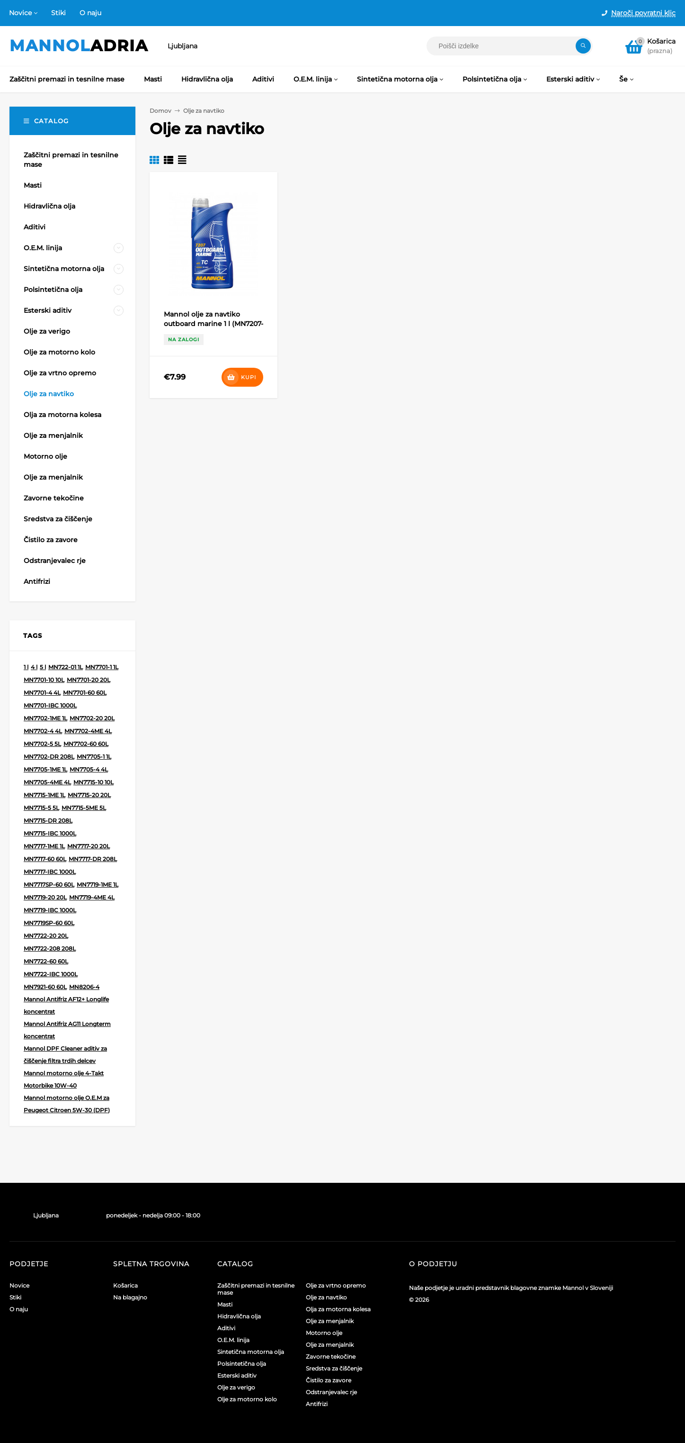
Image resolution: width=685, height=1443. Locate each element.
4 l (34, 667)
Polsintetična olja (241, 1363)
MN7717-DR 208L (93, 858)
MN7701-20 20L (88, 679)
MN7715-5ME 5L (84, 807)
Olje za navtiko (326, 1297)
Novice (20, 13)
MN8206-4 (84, 986)
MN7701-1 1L (101, 667)
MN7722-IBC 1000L (51, 974)
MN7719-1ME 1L (97, 884)
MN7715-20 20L (89, 795)
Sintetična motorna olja (250, 1351)
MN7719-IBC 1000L (50, 910)
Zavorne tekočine (331, 1356)
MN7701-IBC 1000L (50, 705)
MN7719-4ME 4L (92, 897)
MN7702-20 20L (92, 718)
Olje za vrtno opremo (336, 1285)
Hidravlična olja (239, 1316)
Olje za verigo (236, 1387)
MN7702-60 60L (85, 743)
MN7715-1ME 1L (44, 795)
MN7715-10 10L (93, 782)
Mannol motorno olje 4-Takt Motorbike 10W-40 (64, 1079)
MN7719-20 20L (45, 897)
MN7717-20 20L (88, 846)
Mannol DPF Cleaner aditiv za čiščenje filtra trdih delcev (65, 1054)
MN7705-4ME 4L (47, 782)
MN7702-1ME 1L (45, 718)
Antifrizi (317, 1403)
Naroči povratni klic (643, 13)
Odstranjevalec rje (331, 1392)
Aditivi (226, 1328)
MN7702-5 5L (42, 743)
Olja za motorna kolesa (338, 1309)
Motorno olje (324, 1332)
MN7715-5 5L (41, 807)
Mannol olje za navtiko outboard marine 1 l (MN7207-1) (213, 323)
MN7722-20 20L (46, 935)
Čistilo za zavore (328, 1380)
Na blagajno (130, 1297)
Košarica (125, 1285)
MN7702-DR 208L (49, 756)
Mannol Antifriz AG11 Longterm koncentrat (67, 1030)
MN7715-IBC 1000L (50, 833)
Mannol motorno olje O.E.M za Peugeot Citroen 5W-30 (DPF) (67, 1104)
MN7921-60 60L (45, 986)
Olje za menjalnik (330, 1321)
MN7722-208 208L (50, 948)
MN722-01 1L (65, 667)
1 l (26, 667)
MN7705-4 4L (89, 769)
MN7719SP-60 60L (49, 922)
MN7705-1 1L (94, 756)
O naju (90, 13)
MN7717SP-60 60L (49, 884)
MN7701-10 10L (44, 679)
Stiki (58, 13)
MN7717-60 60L (45, 858)
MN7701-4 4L (42, 692)
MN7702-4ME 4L (88, 731)
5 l (43, 667)
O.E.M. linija (233, 1339)
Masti (224, 1304)
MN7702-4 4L (43, 731)
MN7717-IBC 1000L (50, 871)
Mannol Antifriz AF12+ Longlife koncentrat (66, 1005)
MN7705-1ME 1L (45, 769)
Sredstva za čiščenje (334, 1368)
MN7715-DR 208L (48, 820)
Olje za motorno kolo (247, 1399)
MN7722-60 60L (46, 961)
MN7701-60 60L (85, 692)
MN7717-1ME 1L (44, 846)
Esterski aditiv (237, 1375)
